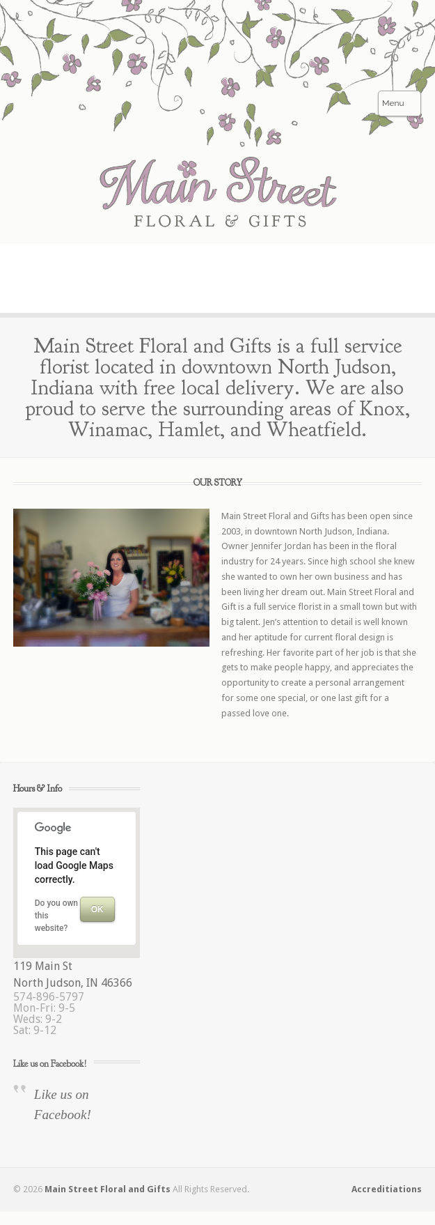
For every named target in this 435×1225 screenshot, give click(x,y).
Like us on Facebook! (50, 1064)
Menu (393, 103)
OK (97, 909)
